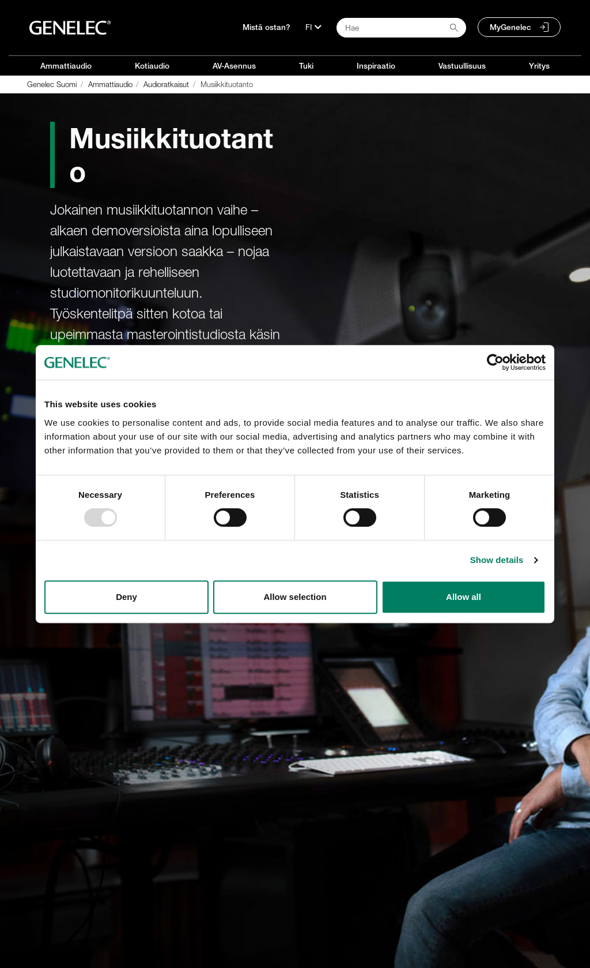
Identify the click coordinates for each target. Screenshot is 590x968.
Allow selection (294, 597)
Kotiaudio (152, 65)
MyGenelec (510, 27)
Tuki (306, 65)
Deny (126, 597)
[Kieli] (313, 27)
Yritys (539, 65)
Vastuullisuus (462, 65)
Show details (497, 560)
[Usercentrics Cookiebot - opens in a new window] (495, 362)
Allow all (463, 597)
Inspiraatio (376, 65)
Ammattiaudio (66, 65)
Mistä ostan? (266, 27)
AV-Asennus (234, 65)
